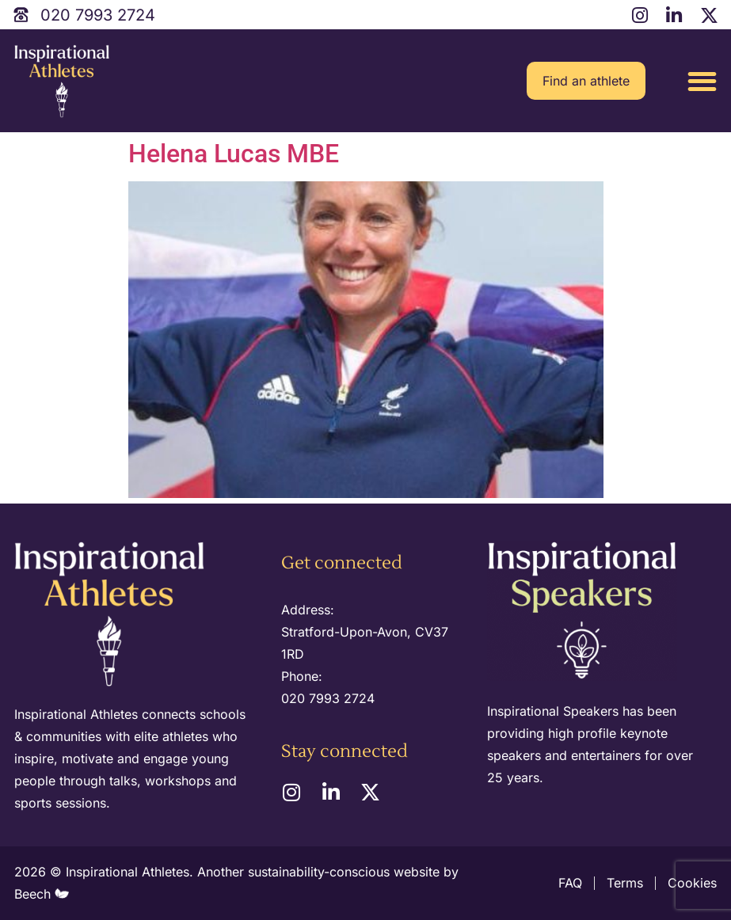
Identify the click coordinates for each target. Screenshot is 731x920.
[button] (702, 81)
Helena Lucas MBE (233, 154)
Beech (41, 894)
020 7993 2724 (328, 698)
